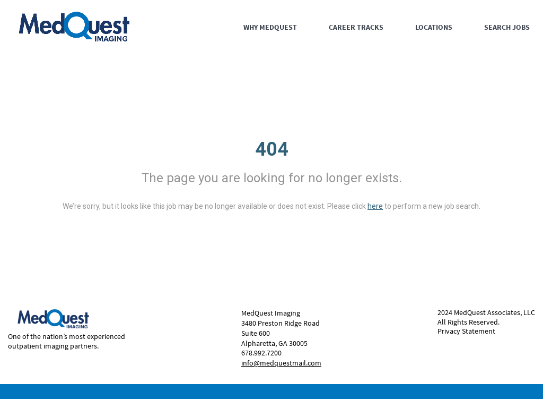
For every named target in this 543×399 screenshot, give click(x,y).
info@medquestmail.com (281, 363)
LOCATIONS (433, 27)
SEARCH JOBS (507, 27)
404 (271, 149)
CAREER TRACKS (356, 27)
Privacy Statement (466, 331)
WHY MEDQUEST (270, 27)
